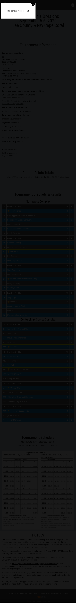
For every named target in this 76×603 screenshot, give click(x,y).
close (53, 296)
